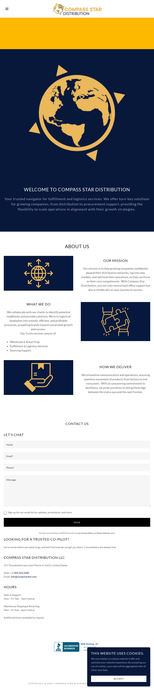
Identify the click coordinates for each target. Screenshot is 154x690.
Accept (119, 679)
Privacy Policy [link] (87, 533)
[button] (8, 9)
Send (77, 522)
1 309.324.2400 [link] (20, 572)
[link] (77, 9)
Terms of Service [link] (103, 533)
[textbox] (77, 444)
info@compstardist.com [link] (24, 576)
